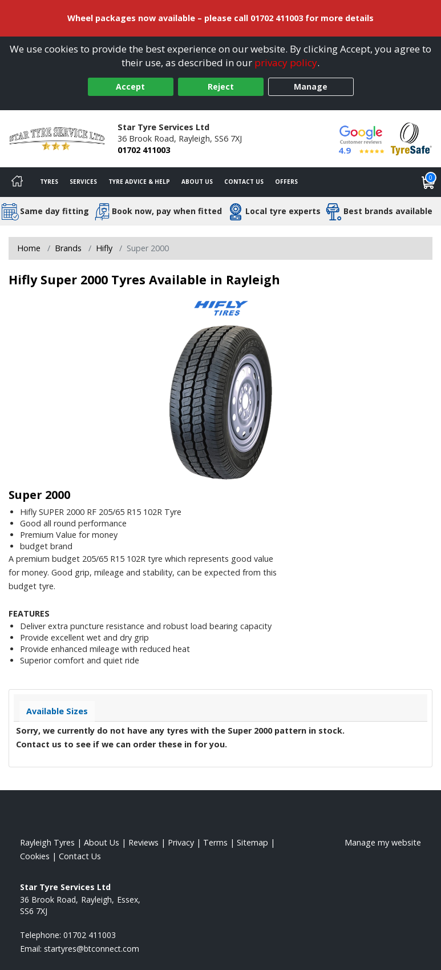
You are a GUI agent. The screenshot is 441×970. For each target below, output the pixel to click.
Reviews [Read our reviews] (143, 842)
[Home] (17, 182)
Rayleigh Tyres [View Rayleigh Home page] (47, 842)
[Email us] (91, 948)
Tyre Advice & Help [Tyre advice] (139, 182)
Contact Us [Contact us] (244, 182)
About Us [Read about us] (101, 842)
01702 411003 (144, 149)
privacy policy (285, 62)
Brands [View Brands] (68, 248)
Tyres (49, 182)
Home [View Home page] (29, 248)
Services (83, 182)
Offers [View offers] (286, 182)
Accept (130, 86)
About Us (197, 182)
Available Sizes (57, 711)
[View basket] (428, 182)
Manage (310, 86)
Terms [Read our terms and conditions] (215, 842)
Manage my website (383, 842)
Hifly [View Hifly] (104, 248)
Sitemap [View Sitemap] (252, 842)
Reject (221, 86)
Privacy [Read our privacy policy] (181, 842)
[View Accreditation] (411, 137)
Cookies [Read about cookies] (35, 856)
